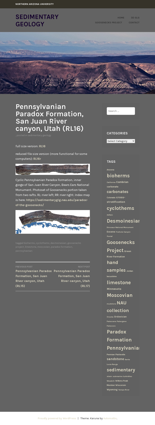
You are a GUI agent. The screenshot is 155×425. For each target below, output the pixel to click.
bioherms (29, 248)
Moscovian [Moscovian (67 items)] (120, 295)
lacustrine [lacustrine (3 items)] (112, 276)
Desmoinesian (58, 248)
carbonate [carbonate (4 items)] (112, 186)
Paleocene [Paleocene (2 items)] (111, 321)
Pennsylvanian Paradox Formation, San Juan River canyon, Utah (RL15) (34, 281)
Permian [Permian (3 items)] (111, 354)
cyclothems (42, 248)
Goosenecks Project (108, 22)
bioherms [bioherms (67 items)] (118, 176)
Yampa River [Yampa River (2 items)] (123, 390)
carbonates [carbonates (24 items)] (117, 191)
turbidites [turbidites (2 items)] (127, 376)
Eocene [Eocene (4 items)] (111, 231)
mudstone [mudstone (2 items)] (111, 304)
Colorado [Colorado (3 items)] (111, 197)
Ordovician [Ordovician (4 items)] (120, 316)
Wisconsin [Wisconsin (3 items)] (120, 385)
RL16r (37, 159)
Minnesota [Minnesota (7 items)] (114, 288)
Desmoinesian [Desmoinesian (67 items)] (124, 221)
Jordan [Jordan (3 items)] (129, 271)
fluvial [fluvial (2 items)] (110, 236)
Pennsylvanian (24, 255)
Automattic (111, 418)
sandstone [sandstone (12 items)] (115, 359)
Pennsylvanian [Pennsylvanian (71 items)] (124, 348)
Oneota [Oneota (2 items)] (110, 317)
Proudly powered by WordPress (56, 418)
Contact (134, 22)
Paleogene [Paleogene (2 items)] (121, 321)
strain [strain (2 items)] (109, 376)
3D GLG (135, 17)
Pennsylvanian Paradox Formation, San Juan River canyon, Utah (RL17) (71, 281)
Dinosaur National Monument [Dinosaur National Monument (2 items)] (120, 227)
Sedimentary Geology (40, 20)
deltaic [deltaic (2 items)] (110, 215)
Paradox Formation (61, 251)
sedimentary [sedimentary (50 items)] (121, 370)
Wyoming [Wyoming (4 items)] (112, 389)
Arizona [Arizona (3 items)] (110, 169)
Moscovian (43, 251)
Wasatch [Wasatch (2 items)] (111, 381)
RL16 (42, 146)
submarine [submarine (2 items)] (117, 376)
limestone (30, 251)
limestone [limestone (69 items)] (119, 282)
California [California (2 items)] (111, 182)
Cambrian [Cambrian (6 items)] (122, 182)
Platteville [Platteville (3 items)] (120, 354)
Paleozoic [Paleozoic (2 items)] (111, 326)
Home (121, 17)
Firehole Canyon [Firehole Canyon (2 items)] (123, 232)
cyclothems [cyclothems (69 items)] (120, 208)
